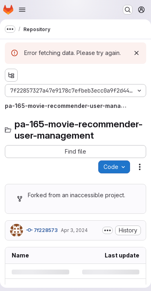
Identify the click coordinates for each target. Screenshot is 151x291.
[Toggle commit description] (107, 230)
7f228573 (42, 230)
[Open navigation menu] (22, 9)
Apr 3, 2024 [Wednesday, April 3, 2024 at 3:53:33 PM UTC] (74, 230)
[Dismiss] (136, 53)
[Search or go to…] (127, 10)
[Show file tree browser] (11, 75)
